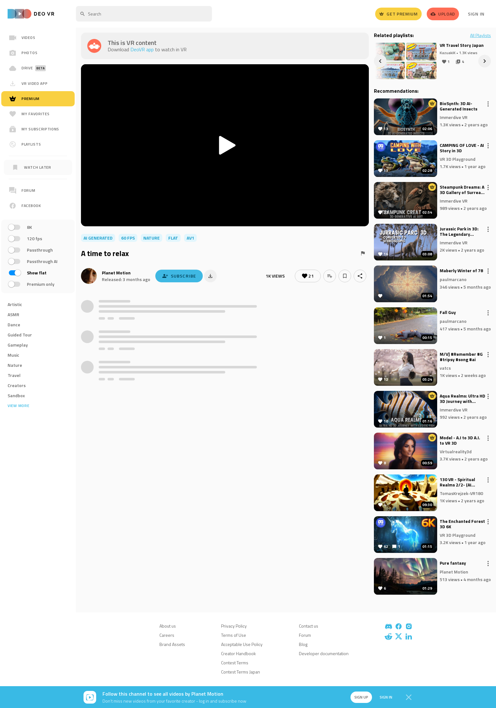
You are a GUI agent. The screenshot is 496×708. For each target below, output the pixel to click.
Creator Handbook (238, 653)
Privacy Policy (234, 626)
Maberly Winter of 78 (461, 271)
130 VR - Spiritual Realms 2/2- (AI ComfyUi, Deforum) (459, 482)
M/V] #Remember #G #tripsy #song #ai (461, 357)
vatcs (445, 367)
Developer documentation (324, 653)
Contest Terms (234, 662)
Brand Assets (172, 644)
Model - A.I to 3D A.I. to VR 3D (460, 440)
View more (18, 405)
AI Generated (98, 238)
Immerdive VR (454, 117)
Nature (15, 365)
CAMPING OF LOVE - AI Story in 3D (462, 148)
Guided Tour (20, 334)
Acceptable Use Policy (242, 644)
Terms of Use (233, 635)
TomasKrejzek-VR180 (461, 493)
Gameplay (18, 344)
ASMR (13, 314)
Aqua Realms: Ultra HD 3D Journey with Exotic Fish (462, 398)
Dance (14, 324)
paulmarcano (453, 279)
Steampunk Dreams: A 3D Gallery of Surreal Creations (462, 190)
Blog (303, 644)
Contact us (308, 626)
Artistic (15, 304)
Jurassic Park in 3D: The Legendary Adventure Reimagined (459, 231)
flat (173, 238)
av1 (190, 238)
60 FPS (128, 238)
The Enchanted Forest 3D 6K (462, 524)
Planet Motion (116, 272)
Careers (166, 635)
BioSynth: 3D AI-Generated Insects (458, 106)
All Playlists (480, 35)
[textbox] (144, 14)
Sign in (386, 697)
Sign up (361, 697)
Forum (305, 635)
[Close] (408, 697)
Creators (17, 385)
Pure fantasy (453, 563)
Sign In (476, 13)
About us (167, 626)
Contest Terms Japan (240, 671)
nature (151, 238)
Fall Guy (448, 313)
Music (13, 355)
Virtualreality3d (456, 451)
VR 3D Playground (457, 158)
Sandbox (16, 395)
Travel (14, 375)
